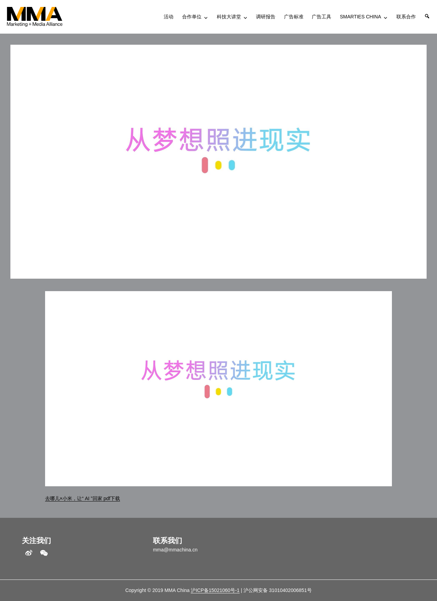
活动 (168, 16)
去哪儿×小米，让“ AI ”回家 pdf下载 (82, 498)
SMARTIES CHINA (360, 16)
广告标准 (293, 16)
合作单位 (192, 16)
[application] (218, 388)
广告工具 (321, 16)
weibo (29, 553)
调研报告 (265, 16)
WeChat (44, 553)
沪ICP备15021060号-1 (215, 590)
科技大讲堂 (229, 16)
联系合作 (406, 16)
